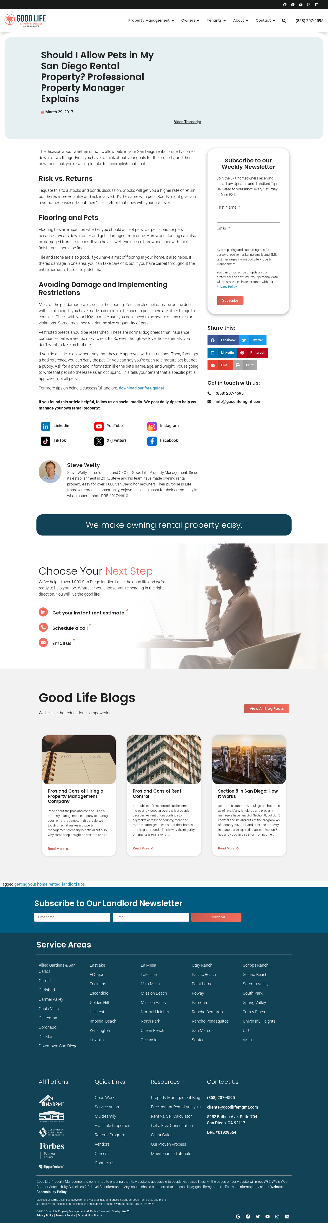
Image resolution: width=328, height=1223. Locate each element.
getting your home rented (37, 884)
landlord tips (73, 884)
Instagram (169, 425)
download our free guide (141, 388)
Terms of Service (65, 1215)
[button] (284, 20)
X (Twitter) (116, 440)
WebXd (126, 1211)
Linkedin (61, 425)
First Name (227, 207)
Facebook (169, 440)
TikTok (60, 440)
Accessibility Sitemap (90, 1215)
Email (222, 228)
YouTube (115, 425)
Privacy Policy (227, 286)
